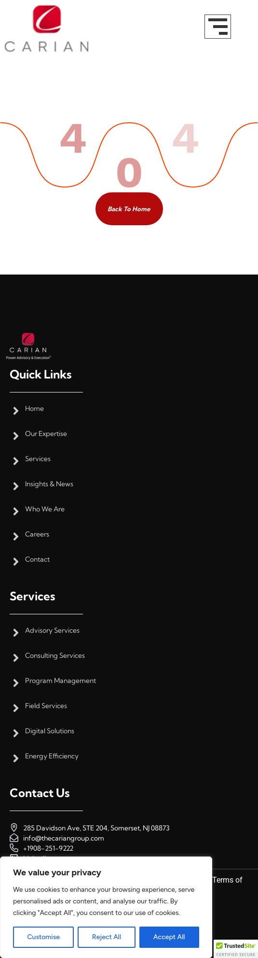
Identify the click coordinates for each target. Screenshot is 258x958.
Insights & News (49, 484)
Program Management (60, 681)
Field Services (46, 706)
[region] (106, 907)
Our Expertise (46, 434)
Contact (37, 559)
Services (38, 459)
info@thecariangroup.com (63, 838)
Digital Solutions (49, 731)
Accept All (169, 937)
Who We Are (45, 509)
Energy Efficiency (52, 756)
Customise (43, 937)
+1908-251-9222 (48, 848)
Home (34, 409)
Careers (37, 534)
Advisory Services (52, 630)
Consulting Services (55, 656)
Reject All (106, 937)
